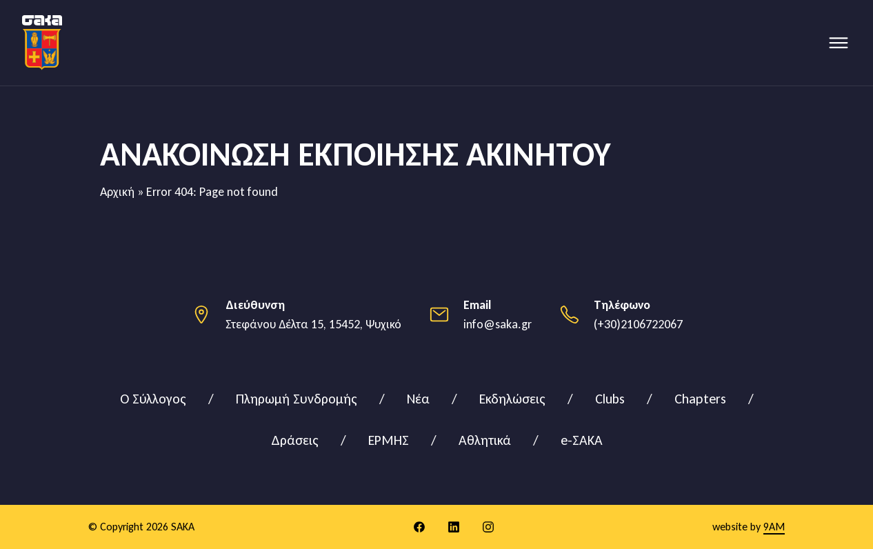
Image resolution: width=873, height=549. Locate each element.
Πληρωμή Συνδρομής (296, 398)
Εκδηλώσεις (512, 398)
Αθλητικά (485, 440)
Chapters (700, 398)
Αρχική (117, 191)
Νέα (418, 398)
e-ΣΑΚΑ (582, 440)
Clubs (610, 398)
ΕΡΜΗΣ (388, 440)
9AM (774, 526)
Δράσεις (295, 440)
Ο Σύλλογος (153, 398)
